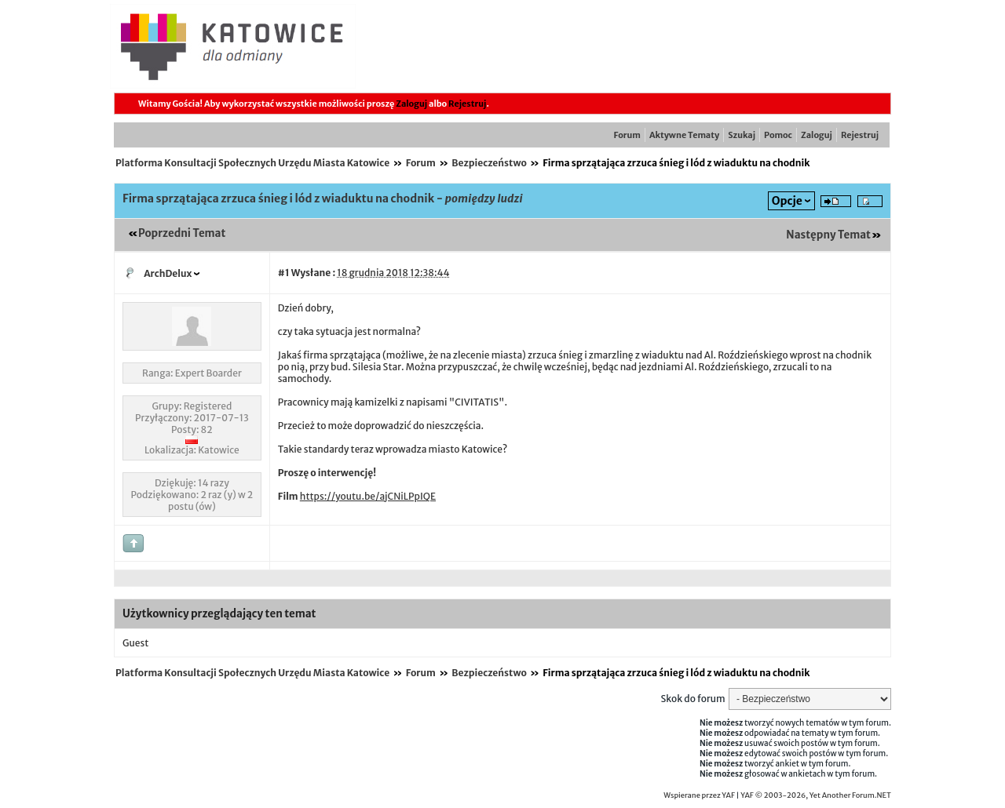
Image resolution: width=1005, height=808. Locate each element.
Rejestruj (467, 103)
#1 (284, 272)
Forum (627, 134)
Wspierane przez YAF (699, 795)
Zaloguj (411, 103)
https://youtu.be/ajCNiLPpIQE (368, 496)
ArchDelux (168, 273)
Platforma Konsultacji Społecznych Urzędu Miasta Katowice (252, 163)
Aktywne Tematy (684, 134)
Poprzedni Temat (181, 233)
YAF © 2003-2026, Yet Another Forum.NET (815, 795)
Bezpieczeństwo (489, 163)
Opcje (787, 201)
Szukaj (741, 134)
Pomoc (778, 134)
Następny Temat (828, 235)
